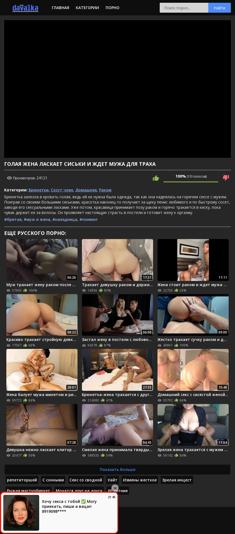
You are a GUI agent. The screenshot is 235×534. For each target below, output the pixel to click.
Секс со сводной (86, 480)
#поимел (88, 219)
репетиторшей (22, 480)
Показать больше (117, 469)
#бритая (13, 219)
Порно (112, 7)
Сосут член (62, 190)
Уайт (113, 480)
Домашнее (86, 190)
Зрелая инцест (177, 480)
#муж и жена (37, 219)
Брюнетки (39, 190)
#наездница (64, 219)
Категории (87, 7)
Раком (105, 190)
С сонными (53, 480)
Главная (60, 7)
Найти (219, 7)
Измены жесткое (140, 480)
